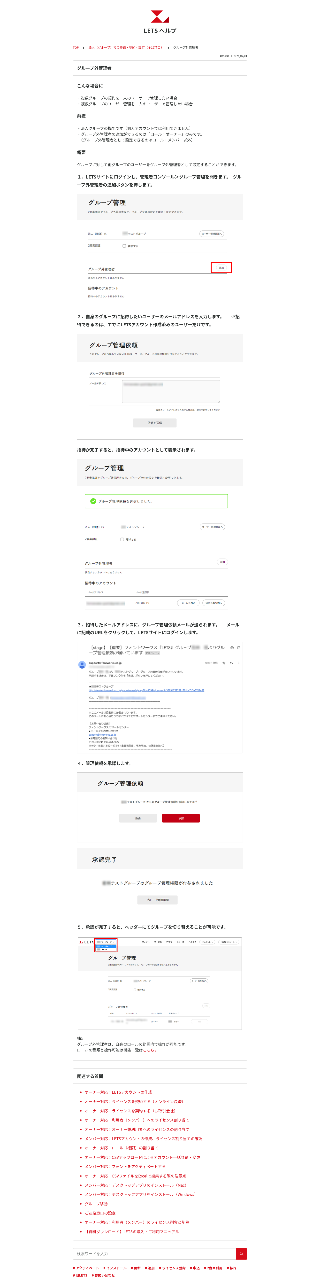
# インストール (115, 1267)
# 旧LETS (80, 1275)
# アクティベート (86, 1267)
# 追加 (150, 1267)
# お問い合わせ (103, 1275)
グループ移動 (96, 1204)
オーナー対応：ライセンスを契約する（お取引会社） (131, 1111)
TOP (76, 47)
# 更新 (136, 1267)
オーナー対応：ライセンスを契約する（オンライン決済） (135, 1101)
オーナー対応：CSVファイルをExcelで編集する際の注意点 (135, 1176)
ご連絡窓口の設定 (100, 1213)
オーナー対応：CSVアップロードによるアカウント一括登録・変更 (142, 1157)
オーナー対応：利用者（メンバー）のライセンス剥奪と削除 (137, 1222)
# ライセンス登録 (172, 1267)
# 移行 (231, 1267)
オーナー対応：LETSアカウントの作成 (118, 1092)
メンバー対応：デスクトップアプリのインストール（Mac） (137, 1185)
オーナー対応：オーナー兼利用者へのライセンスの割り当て (137, 1129)
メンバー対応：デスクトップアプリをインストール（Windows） (141, 1194)
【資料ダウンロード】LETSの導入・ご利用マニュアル (132, 1231)
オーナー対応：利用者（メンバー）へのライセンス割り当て (137, 1120)
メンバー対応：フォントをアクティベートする (125, 1166)
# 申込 (195, 1267)
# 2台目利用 (213, 1267)
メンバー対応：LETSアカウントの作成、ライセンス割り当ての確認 (143, 1138)
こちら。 (150, 1050)
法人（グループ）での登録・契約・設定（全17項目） (126, 47)
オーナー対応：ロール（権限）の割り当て (121, 1148)
